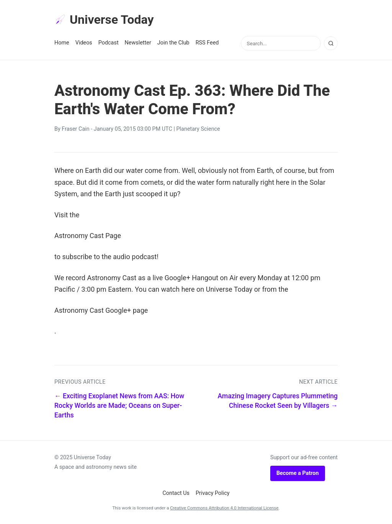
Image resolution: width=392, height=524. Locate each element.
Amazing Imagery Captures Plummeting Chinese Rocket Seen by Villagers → (278, 400)
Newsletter (138, 42)
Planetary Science (198, 129)
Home (61, 42)
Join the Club (173, 42)
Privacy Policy (213, 493)
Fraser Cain (75, 129)
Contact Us (175, 493)
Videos (83, 42)
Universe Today (104, 19)
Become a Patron (297, 473)
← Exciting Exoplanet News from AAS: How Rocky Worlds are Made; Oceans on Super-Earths (119, 405)
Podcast (108, 42)
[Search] (331, 43)
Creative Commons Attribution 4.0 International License (224, 508)
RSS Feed (207, 42)
